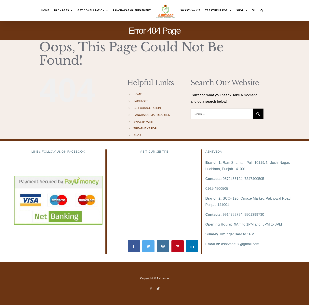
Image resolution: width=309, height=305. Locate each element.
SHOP (137, 135)
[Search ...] (222, 114)
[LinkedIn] (192, 246)
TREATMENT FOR (145, 128)
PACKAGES (141, 101)
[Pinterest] (177, 246)
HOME (138, 94)
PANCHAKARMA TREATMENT (153, 114)
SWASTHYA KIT (144, 121)
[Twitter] (148, 246)
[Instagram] (163, 246)
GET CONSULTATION (147, 108)
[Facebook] (134, 246)
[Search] (262, 10)
